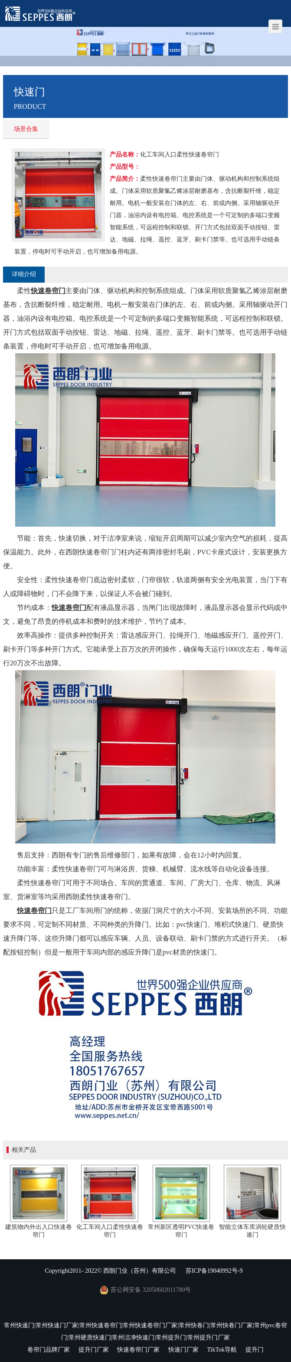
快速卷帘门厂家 (138, 1349)
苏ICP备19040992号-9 (214, 1271)
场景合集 (26, 129)
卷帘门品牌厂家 (48, 1349)
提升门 (254, 1349)
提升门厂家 (93, 1349)
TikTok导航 (222, 1349)
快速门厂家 (183, 1349)
